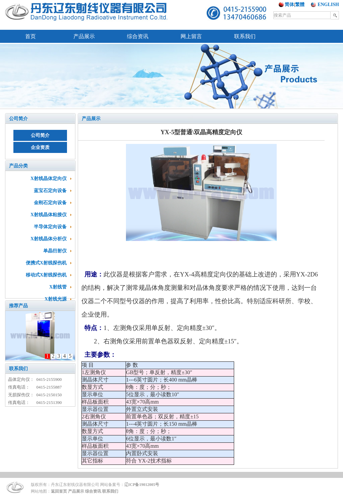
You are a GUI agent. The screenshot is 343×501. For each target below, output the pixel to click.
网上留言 (191, 36)
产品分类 (18, 165)
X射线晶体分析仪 (48, 238)
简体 (289, 4)
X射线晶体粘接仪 (48, 214)
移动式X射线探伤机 (46, 274)
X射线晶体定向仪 (48, 178)
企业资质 (40, 147)
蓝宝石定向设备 (50, 190)
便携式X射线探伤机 (46, 262)
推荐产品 (18, 305)
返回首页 (59, 491)
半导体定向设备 (50, 226)
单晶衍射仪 (55, 250)
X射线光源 (56, 299)
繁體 (299, 4)
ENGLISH (328, 4)
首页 (30, 36)
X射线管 (58, 286)
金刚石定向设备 (50, 202)
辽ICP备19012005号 (141, 484)
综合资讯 (137, 36)
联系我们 (245, 36)
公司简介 (18, 118)
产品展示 (84, 36)
